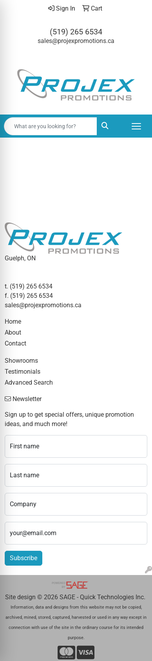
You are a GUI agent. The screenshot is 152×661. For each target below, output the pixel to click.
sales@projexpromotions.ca (76, 41)
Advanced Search (29, 382)
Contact (15, 343)
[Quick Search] (50, 126)
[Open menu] (136, 126)
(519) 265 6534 (76, 31)
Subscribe (23, 558)
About (13, 332)
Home (13, 321)
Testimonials (22, 371)
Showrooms (21, 360)
